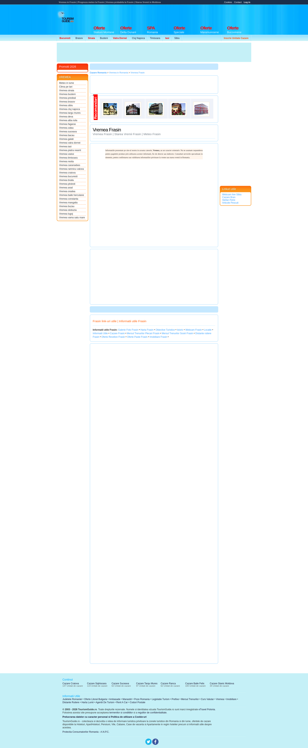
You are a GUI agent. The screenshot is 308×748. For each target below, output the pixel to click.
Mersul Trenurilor (190, 699)
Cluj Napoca (138, 38)
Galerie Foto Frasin (128, 329)
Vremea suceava (68, 131)
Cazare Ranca (168, 683)
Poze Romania (142, 699)
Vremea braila (66, 180)
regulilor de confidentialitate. (152, 712)
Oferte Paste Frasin (137, 337)
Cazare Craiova (70, 683)
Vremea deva (66, 116)
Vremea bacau (66, 135)
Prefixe (175, 699)
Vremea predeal (67, 98)
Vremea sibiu (66, 105)
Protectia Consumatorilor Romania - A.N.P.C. (85, 731)
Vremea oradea (67, 191)
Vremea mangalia (68, 202)
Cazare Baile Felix (194, 683)
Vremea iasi (65, 146)
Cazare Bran (228, 197)
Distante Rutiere (70, 702)
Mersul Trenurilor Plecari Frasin (143, 333)
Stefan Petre (228, 200)
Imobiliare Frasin (158, 337)
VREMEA (65, 77)
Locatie (208, 329)
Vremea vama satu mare (72, 217)
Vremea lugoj (66, 213)
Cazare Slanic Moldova (222, 683)
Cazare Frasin (117, 333)
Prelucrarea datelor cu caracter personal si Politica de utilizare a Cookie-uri (104, 717)
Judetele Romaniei (72, 699)
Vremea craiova (67, 172)
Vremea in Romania (118, 72)
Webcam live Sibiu (231, 194)
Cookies (228, 2)
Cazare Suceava (120, 683)
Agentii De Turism (105, 702)
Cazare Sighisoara (96, 683)
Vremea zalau (66, 127)
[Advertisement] (179, 14)
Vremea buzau (66, 206)
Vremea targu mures (70, 113)
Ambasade (114, 699)
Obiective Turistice (165, 329)
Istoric (180, 329)
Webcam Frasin (193, 329)
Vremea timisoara (68, 157)
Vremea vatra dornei (69, 142)
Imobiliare (231, 699)
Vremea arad (66, 187)
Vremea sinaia (66, 90)
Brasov (79, 38)
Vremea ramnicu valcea (71, 169)
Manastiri (127, 699)
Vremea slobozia (68, 210)
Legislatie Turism (161, 699)
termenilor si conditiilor (121, 712)
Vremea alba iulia (68, 120)
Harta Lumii (88, 702)
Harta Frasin (146, 329)
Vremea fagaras (67, 124)
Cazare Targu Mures (147, 683)
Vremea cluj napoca (69, 109)
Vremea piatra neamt (70, 150)
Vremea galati (66, 139)
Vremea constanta (68, 198)
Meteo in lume (66, 83)
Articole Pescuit (230, 202)
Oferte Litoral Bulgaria (95, 699)
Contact (238, 2)
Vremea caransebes (69, 165)
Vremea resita (66, 161)
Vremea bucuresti (68, 176)
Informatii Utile (100, 333)
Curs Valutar (207, 699)
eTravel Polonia (207, 709)
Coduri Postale (137, 702)
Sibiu (177, 38)
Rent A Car (122, 702)
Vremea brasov (67, 101)
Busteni (104, 38)
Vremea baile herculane (71, 195)
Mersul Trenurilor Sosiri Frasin (177, 333)
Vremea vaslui (66, 154)
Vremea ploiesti (67, 184)
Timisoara (155, 38)
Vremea (220, 699)
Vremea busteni (67, 94)
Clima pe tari (65, 86)
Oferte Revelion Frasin (113, 337)
